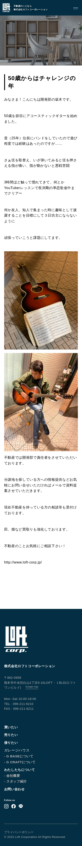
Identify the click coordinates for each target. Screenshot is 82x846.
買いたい (11, 727)
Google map (32, 687)
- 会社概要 (12, 775)
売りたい (11, 735)
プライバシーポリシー (19, 832)
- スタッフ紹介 (15, 781)
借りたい (11, 742)
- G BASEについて (18, 756)
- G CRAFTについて (20, 762)
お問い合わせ (14, 789)
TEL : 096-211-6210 (18, 704)
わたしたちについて (19, 770)
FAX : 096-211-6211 (19, 708)
